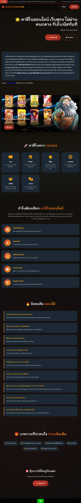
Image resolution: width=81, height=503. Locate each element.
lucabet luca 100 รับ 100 (49, 448)
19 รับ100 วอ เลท (10, 443)
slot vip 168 (72, 443)
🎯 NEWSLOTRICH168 (13, 6)
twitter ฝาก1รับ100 (30, 448)
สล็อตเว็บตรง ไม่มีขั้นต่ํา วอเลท (54, 443)
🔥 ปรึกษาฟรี (53, 37)
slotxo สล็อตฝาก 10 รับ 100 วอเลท (31, 443)
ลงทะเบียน (74, 7)
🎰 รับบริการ (70, 37)
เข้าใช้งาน (64, 7)
